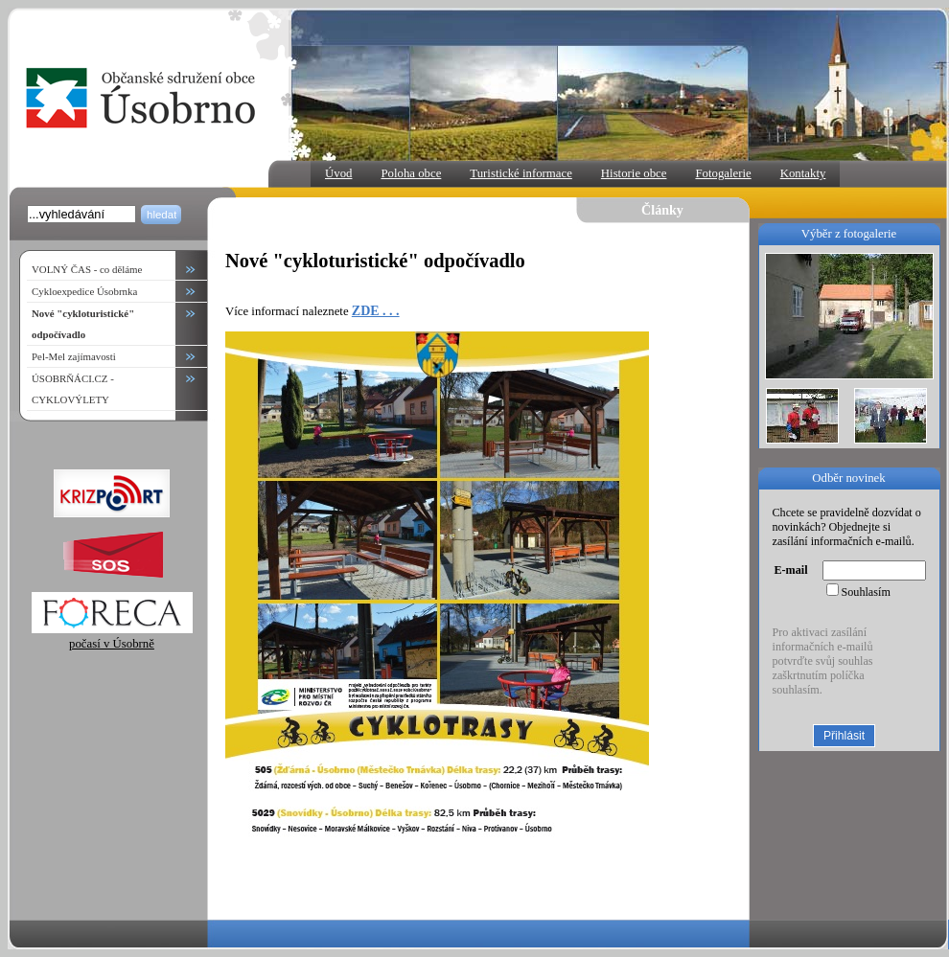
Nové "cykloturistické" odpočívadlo (83, 324)
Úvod (338, 173)
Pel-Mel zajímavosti (74, 356)
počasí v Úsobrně (112, 636)
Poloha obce (411, 173)
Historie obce (634, 173)
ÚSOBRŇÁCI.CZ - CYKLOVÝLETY (73, 389)
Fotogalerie (723, 173)
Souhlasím (866, 592)
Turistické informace (521, 173)
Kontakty (803, 173)
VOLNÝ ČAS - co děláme (87, 269)
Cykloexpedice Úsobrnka (84, 291)
